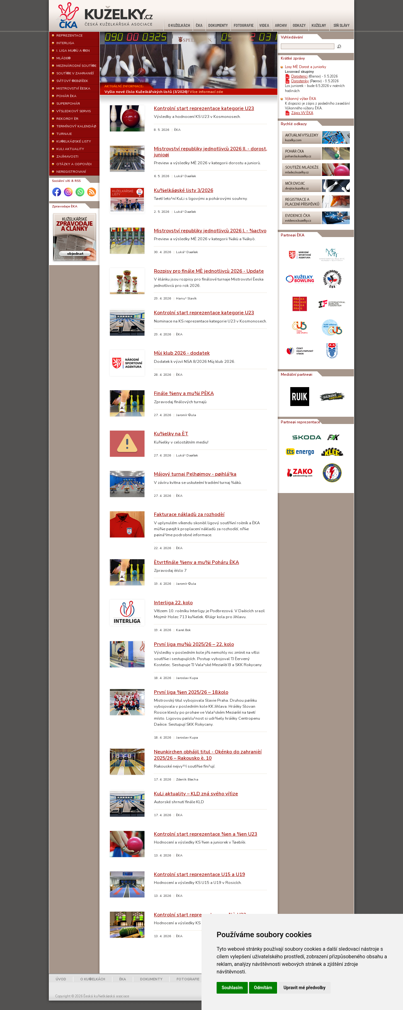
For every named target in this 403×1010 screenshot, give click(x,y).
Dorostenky (300, 81)
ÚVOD (61, 979)
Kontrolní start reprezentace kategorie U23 (204, 108)
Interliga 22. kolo (173, 602)
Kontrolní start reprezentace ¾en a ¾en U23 (205, 834)
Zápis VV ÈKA (302, 113)
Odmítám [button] (263, 987)
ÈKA (122, 979)
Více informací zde (206, 91)
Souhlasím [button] (232, 987)
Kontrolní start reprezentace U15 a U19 (199, 874)
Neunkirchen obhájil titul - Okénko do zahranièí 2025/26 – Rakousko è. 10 (208, 754)
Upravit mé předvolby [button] (304, 987)
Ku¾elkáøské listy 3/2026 (183, 190)
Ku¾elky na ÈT (171, 433)
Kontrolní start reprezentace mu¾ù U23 (200, 914)
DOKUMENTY (151, 979)
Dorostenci (299, 76)
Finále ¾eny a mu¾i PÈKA (184, 393)
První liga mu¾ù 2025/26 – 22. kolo (194, 644)
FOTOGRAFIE (188, 979)
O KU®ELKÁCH (92, 979)
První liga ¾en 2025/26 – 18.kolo (191, 692)
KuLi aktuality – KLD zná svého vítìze (196, 793)
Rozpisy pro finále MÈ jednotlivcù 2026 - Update (209, 271)
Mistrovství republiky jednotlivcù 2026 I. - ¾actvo (210, 230)
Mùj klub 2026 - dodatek (182, 353)
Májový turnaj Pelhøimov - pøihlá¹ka (195, 474)
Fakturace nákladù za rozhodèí (189, 514)
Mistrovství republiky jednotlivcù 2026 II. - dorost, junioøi (210, 151)
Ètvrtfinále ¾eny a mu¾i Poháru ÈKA (196, 562)
